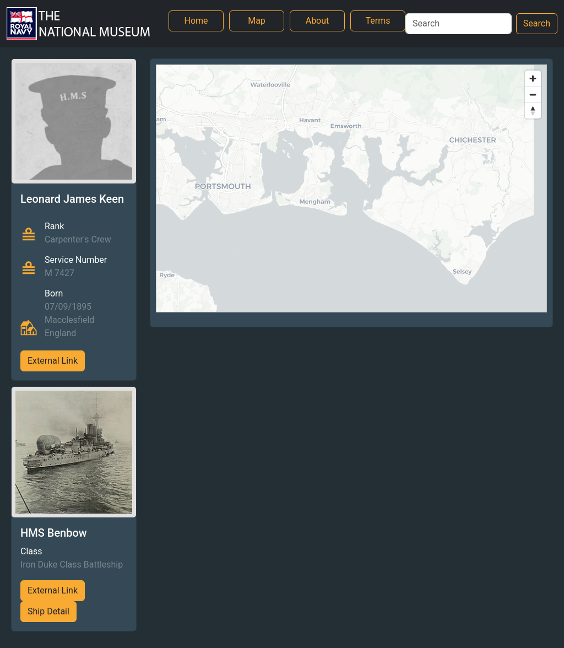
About (317, 20)
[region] (351, 188)
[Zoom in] (533, 79)
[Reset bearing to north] (533, 110)
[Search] (458, 23)
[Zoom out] (533, 94)
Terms (378, 20)
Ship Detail (48, 611)
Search (536, 23)
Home (196, 20)
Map (256, 20)
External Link (53, 360)
